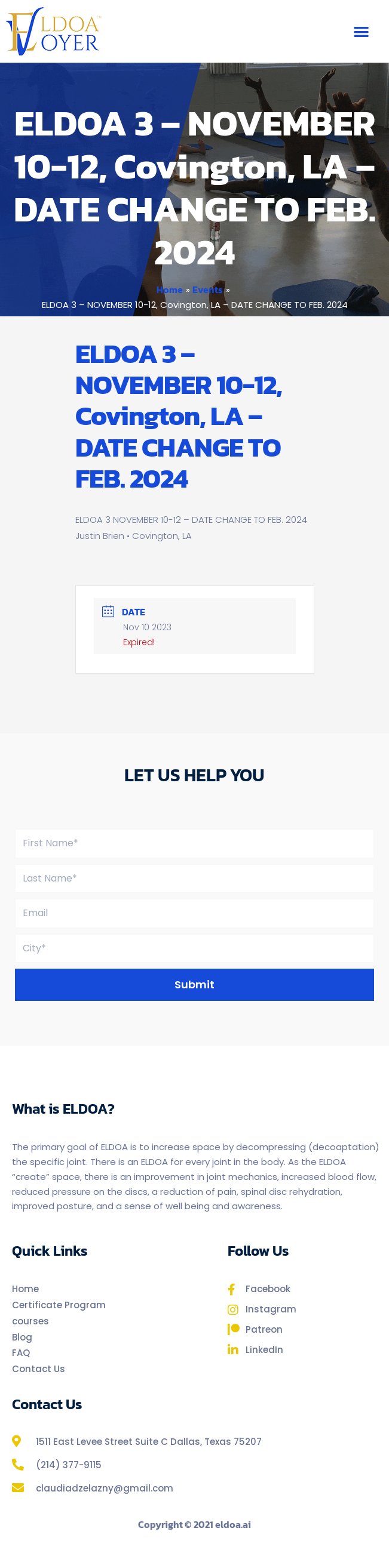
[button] (361, 31)
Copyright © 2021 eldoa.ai (194, 1524)
